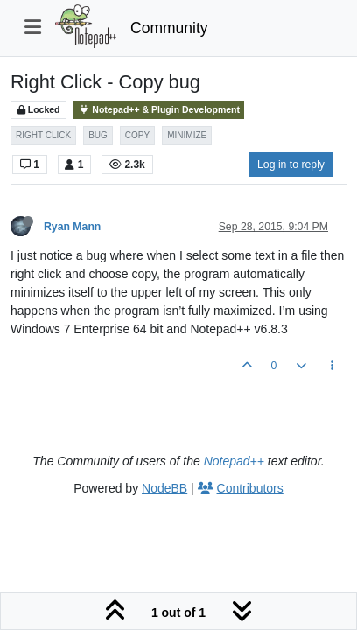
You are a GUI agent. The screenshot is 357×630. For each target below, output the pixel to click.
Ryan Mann (72, 226)
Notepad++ (234, 461)
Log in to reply (291, 164)
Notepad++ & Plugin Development (159, 110)
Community (169, 28)
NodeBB (164, 488)
